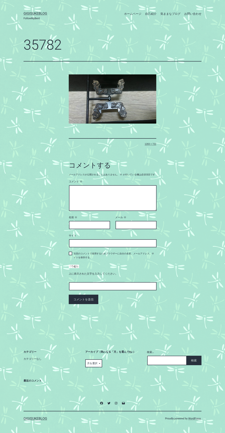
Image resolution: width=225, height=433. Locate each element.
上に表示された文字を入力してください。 (93, 273)
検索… (150, 352)
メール (120, 217)
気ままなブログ (170, 13)
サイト (72, 235)
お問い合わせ (192, 13)
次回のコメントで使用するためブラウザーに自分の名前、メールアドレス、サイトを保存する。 (114, 255)
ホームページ (132, 13)
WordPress (194, 418)
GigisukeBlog (35, 13)
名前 (73, 217)
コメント (75, 181)
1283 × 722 (150, 144)
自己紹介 (151, 13)
